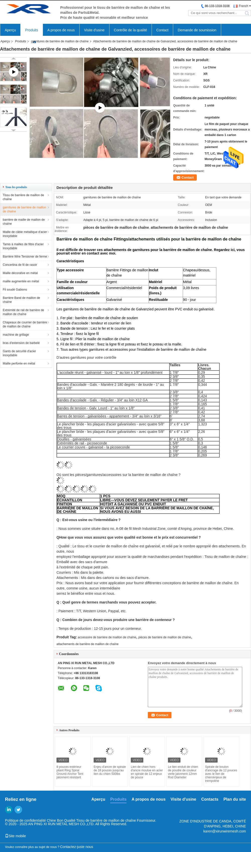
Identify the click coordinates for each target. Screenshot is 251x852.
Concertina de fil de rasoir (20, 265)
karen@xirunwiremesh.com (224, 831)
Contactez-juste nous (76, 847)
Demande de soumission (197, 30)
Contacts (209, 799)
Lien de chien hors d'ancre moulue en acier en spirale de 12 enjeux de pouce (147, 772)
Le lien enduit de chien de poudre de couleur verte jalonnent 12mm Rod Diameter (183, 772)
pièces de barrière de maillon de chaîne (164, 637)
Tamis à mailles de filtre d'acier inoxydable (23, 246)
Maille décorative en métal (20, 273)
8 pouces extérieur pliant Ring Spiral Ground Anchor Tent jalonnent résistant (69, 772)
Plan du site (234, 799)
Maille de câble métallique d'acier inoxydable (25, 234)
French (243, 6)
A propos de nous (61, 30)
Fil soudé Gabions (15, 289)
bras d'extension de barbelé (21, 343)
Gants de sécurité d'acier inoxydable (19, 353)
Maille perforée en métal (19, 363)
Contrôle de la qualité (130, 30)
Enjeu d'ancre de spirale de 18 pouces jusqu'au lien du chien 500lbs (110, 770)
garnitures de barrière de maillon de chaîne (60, 41)
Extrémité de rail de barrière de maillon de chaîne (23, 312)
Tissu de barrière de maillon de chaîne (23, 197)
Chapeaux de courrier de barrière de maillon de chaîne (25, 324)
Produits (31, 30)
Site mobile (15, 836)
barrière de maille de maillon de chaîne (24, 221)
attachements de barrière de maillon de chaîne (87, 644)
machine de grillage (16, 334)
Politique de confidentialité (25, 820)
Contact (162, 30)
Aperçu (10, 30)
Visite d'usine (94, 30)
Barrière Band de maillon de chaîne (21, 300)
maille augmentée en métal (21, 281)
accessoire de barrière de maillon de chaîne (107, 637)
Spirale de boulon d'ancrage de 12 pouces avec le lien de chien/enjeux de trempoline (221, 774)
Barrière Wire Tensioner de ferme (25, 256)
